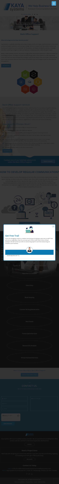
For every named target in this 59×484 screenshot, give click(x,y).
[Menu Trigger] (54, 3)
